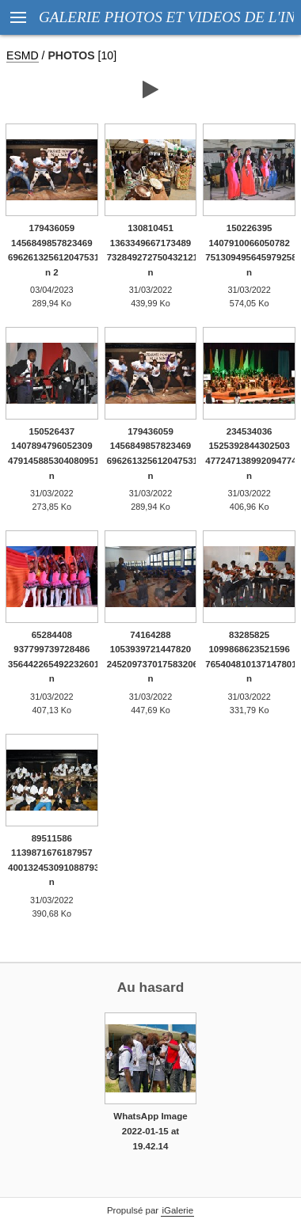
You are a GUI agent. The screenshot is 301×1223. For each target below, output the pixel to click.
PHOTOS (71, 55)
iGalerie (177, 1210)
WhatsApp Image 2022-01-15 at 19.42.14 (150, 1130)
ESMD (22, 55)
